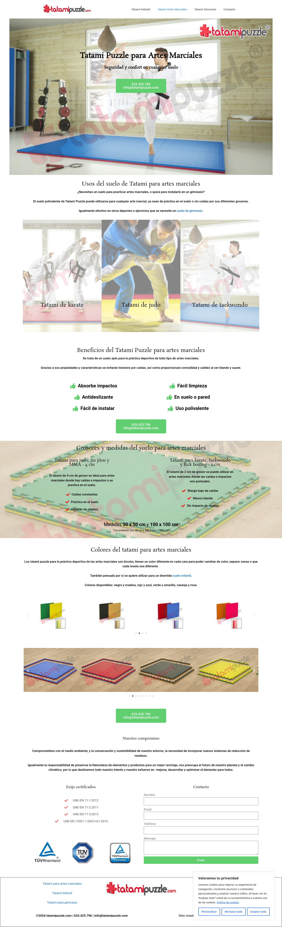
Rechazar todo (233, 911)
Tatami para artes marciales (62, 883)
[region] (234, 896)
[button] (141, 86)
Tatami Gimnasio (205, 9)
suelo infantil (182, 575)
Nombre (149, 795)
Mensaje (150, 838)
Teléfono (150, 824)
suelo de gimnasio (190, 211)
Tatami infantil (62, 893)
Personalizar (209, 911)
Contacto (229, 9)
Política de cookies (228, 902)
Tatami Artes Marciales (172, 9)
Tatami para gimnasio (62, 902)
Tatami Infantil (140, 9)
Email (148, 809)
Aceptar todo (258, 911)
